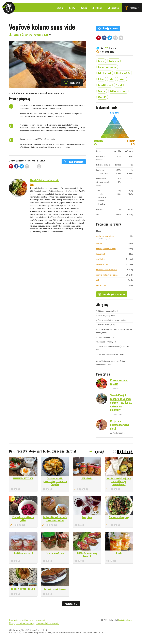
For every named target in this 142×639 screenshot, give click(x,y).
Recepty (72, 7)
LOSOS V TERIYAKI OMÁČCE (23, 589)
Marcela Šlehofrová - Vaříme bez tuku (31, 34)
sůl (97, 280)
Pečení (122, 79)
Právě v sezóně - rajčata (119, 382)
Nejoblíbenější (125, 451)
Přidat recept (132, 8)
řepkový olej (101, 285)
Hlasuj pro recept (73, 161)
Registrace (113, 7)
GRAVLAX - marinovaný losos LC (87, 554)
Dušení (101, 61)
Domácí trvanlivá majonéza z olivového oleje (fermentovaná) (119, 481)
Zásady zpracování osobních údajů (21, 623)
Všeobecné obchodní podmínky (47, 623)
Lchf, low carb (104, 73)
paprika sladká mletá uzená (106, 275)
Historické (114, 61)
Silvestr (101, 91)
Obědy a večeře (123, 73)
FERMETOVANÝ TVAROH (23, 478)
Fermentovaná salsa (55, 553)
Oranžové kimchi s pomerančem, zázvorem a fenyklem (55, 481)
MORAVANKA (87, 478)
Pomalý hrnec (104, 85)
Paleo (111, 79)
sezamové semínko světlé (106, 270)
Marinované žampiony (119, 517)
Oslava (101, 79)
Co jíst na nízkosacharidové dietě (119, 424)
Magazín (83, 7)
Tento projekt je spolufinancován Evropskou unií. (27, 620)
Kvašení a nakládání (107, 67)
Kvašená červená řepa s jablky (23, 519)
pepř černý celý (102, 264)
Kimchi (119, 553)
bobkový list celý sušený (106, 249)
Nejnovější (99, 451)
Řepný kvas (87, 517)
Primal (119, 85)
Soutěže (60, 7)
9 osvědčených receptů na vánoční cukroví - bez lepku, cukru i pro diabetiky (121, 402)
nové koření (100, 259)
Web (32, 184)
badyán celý (101, 254)
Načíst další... (71, 603)
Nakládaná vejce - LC (23, 553)
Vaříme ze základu (118, 91)
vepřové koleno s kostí (105, 236)
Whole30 (102, 97)
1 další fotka (72, 82)
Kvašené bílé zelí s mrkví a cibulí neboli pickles (55, 519)
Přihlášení (97, 7)
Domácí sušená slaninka (55, 589)
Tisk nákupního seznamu (111, 294)
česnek (99, 243)
